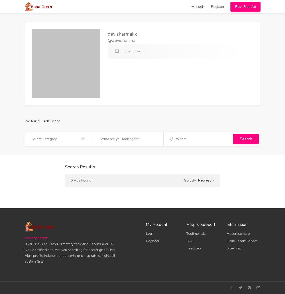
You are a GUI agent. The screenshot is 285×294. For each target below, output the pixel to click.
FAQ (189, 241)
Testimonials (196, 233)
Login (198, 6)
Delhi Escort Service (242, 241)
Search (246, 139)
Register (217, 6)
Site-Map (234, 248)
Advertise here (238, 233)
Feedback (194, 248)
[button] (206, 180)
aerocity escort (35, 238)
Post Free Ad (245, 6)
